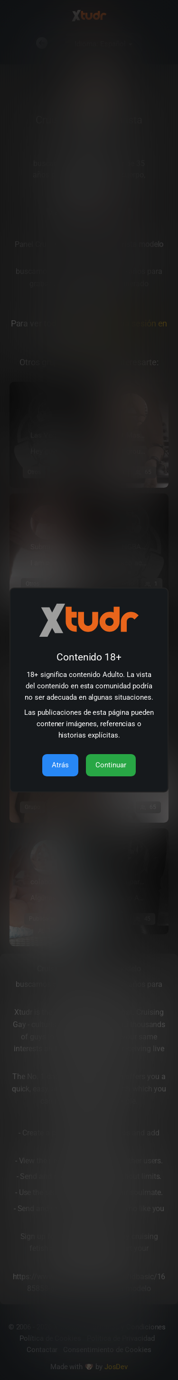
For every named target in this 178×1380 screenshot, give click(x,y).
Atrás (60, 765)
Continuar (110, 765)
